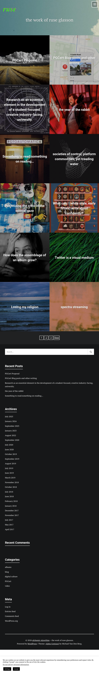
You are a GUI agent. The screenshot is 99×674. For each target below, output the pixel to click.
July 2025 (9, 416)
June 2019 (9, 473)
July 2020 (9, 444)
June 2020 (9, 449)
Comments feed (12, 616)
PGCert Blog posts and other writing (21, 378)
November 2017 (12, 515)
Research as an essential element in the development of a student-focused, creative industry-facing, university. (49, 385)
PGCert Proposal (12, 373)
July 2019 (9, 468)
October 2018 (11, 487)
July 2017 (9, 520)
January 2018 (10, 506)
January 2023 (10, 430)
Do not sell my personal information (16, 665)
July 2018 (9, 491)
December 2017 (12, 510)
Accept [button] (16, 669)
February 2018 (11, 501)
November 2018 (12, 482)
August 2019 (10, 463)
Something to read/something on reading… (24, 395)
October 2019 (11, 454)
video (7, 586)
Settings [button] (7, 669)
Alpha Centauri (52, 643)
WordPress (32, 643)
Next (56, 337)
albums (8, 567)
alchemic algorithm (41, 640)
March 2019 (10, 477)
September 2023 (12, 426)
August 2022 (10, 435)
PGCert (8, 581)
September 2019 (12, 458)
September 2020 (12, 440)
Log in (8, 606)
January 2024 (10, 421)
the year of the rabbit (14, 391)
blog (7, 571)
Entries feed (10, 611)
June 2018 (9, 496)
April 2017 (9, 529)
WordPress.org (11, 620)
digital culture (11, 576)
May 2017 (9, 524)
